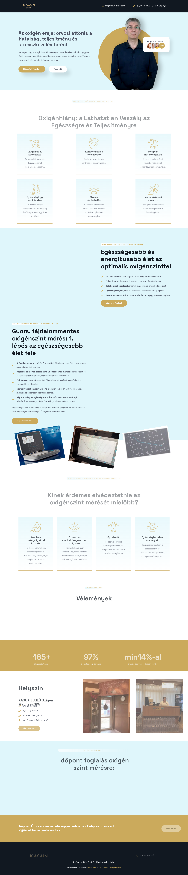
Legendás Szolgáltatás (110, 868)
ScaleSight (91, 868)
